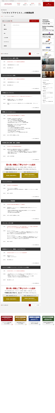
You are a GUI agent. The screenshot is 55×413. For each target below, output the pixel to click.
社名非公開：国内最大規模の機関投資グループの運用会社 (16, 115)
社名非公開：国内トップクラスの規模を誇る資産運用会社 (16, 61)
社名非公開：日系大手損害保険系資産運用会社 (14, 146)
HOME (2, 16)
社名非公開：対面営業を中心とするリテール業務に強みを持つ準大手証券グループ (19, 96)
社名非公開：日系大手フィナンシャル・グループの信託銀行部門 (17, 253)
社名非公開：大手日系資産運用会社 (12, 185)
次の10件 (38, 53)
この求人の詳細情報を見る (35, 71)
